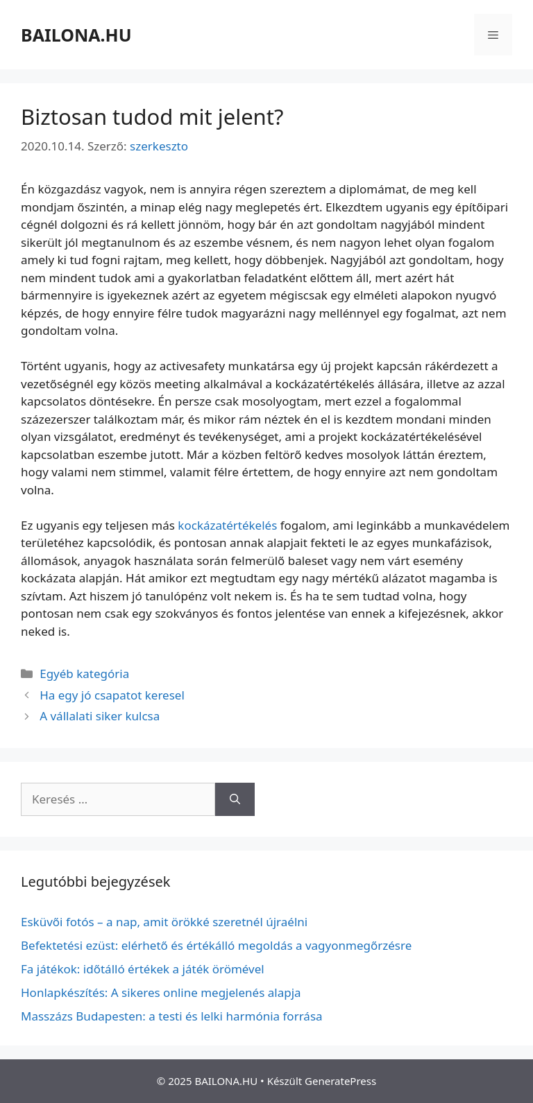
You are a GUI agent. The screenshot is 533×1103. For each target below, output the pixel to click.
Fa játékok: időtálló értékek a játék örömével (142, 969)
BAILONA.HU (76, 34)
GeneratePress (340, 1081)
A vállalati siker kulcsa (100, 716)
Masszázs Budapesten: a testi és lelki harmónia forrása (172, 1016)
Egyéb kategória (84, 673)
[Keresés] (235, 799)
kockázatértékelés (227, 525)
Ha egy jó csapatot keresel (112, 695)
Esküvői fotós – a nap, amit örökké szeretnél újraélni (164, 922)
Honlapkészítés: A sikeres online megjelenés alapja (161, 992)
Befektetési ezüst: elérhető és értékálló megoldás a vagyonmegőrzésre (216, 945)
